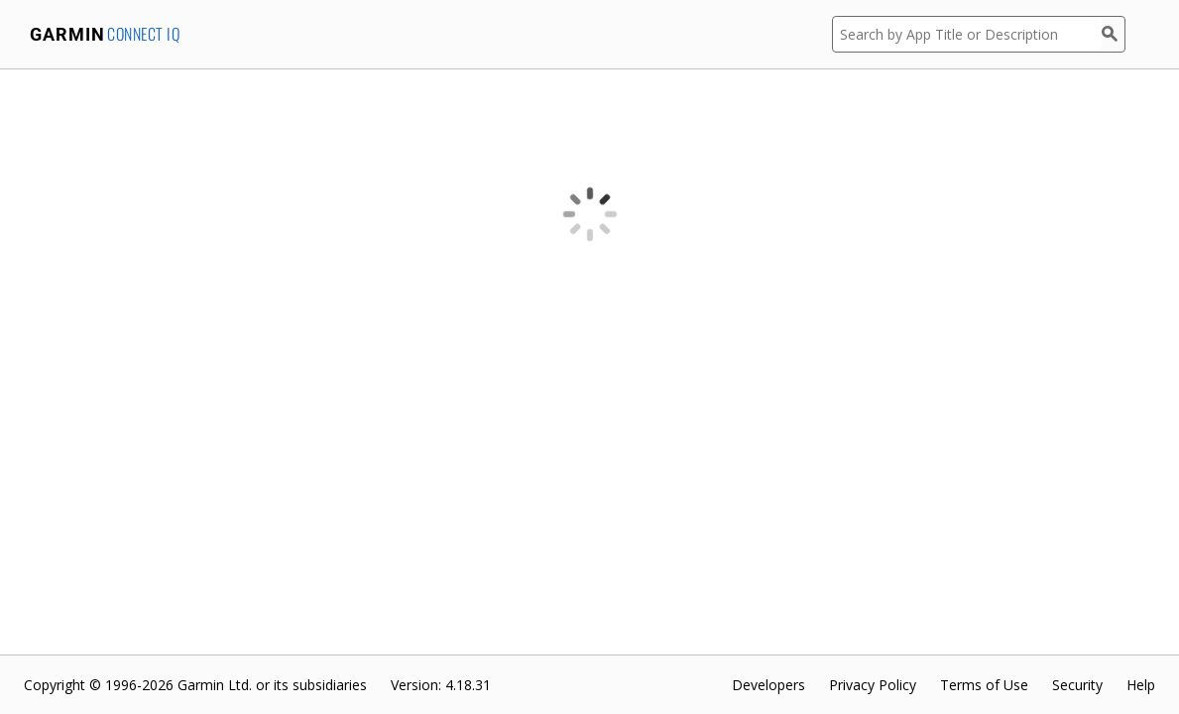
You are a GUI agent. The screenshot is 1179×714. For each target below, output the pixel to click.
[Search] (1113, 34)
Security (1077, 684)
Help (1140, 684)
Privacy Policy (872, 684)
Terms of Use (984, 684)
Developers (768, 684)
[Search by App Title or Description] (967, 34)
